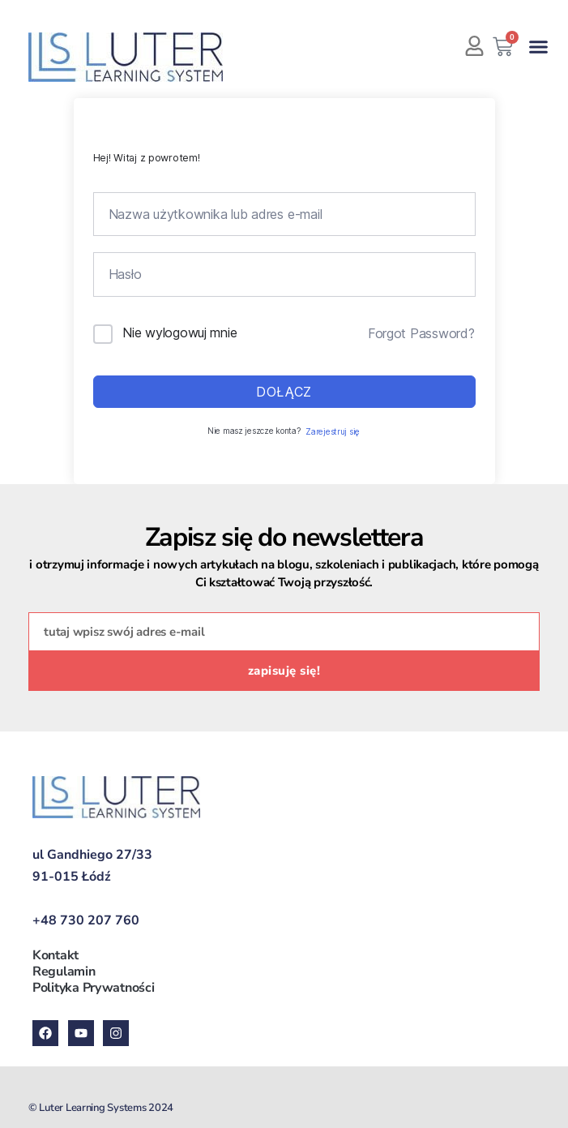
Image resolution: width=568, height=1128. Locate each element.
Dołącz (283, 392)
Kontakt (55, 955)
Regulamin (64, 971)
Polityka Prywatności (93, 988)
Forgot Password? (421, 333)
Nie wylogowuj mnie (179, 332)
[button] (538, 47)
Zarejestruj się (332, 431)
